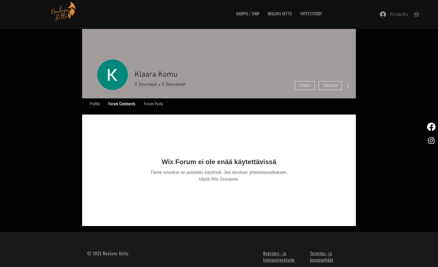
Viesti (304, 85)
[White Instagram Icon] (431, 141)
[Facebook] (431, 127)
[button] (420, 14)
